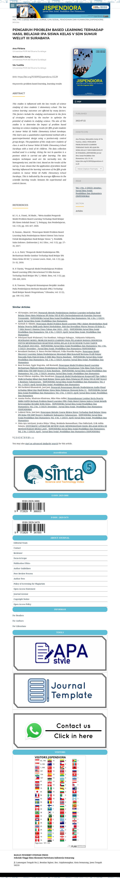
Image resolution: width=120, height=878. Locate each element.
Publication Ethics (22, 563)
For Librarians (19, 626)
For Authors (18, 620)
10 (28, 437)
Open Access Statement (24, 589)
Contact (17, 548)
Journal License (21, 594)
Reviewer (18, 553)
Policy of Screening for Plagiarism (29, 583)
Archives (25, 17)
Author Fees (19, 578)
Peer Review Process (23, 573)
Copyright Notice (21, 599)
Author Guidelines (22, 568)
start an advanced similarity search (41, 443)
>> (33, 437)
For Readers (18, 615)
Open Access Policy (22, 604)
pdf (79, 102)
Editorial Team (20, 543)
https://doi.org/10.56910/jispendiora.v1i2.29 (38, 77)
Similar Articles (21, 307)
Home (15, 17)
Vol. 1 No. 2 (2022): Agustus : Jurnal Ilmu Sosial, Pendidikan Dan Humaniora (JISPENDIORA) (58, 19)
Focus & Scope (20, 558)
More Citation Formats (88, 169)
